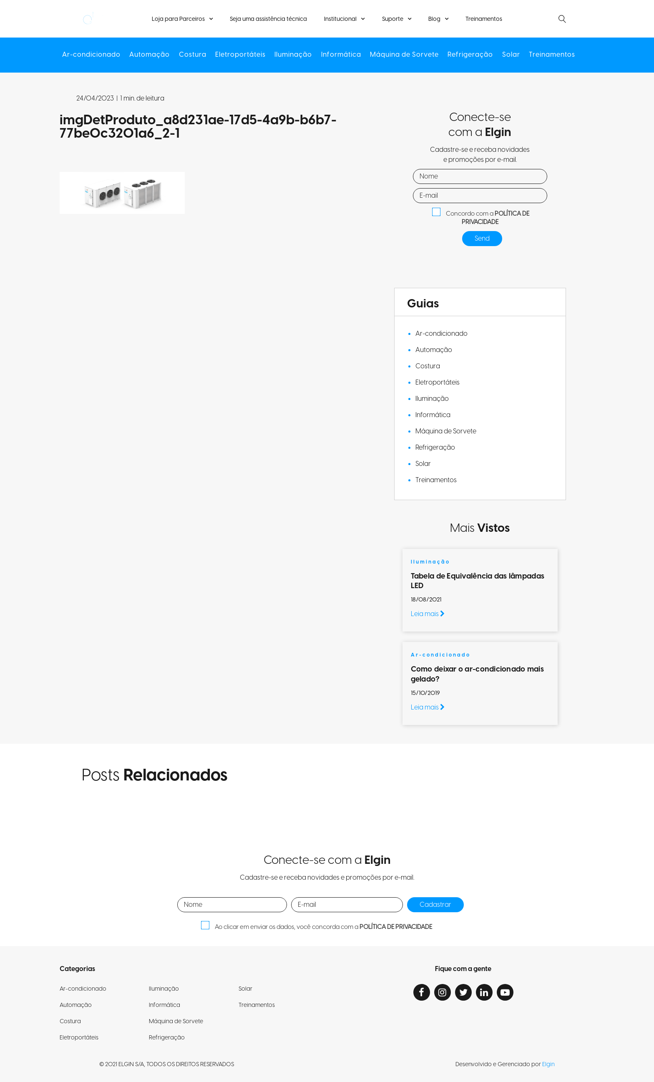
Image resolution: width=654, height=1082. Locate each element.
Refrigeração (469, 55)
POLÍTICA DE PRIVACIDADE (496, 218)
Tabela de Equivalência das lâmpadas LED (477, 581)
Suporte (392, 19)
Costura (194, 55)
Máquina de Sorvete (403, 55)
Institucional (340, 19)
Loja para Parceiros (179, 19)
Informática (341, 55)
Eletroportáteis (241, 55)
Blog (434, 19)
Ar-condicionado (94, 55)
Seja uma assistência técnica (269, 19)
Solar (509, 55)
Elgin (548, 1064)
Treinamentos (482, 19)
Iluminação (293, 55)
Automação (151, 55)
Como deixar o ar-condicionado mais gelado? (477, 674)
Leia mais (428, 614)
